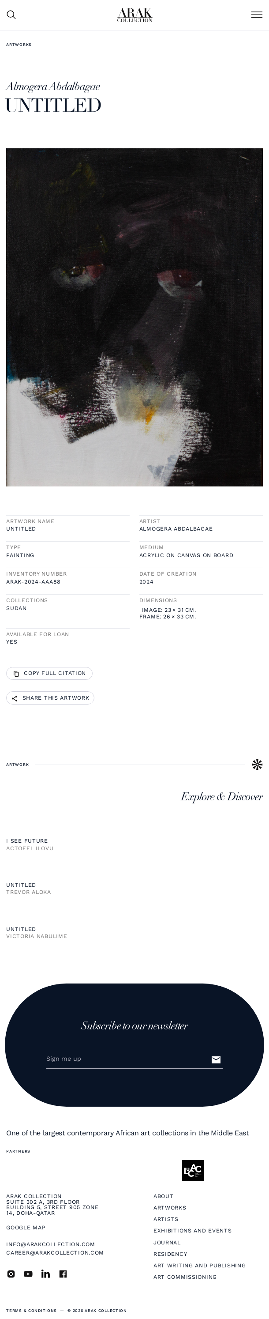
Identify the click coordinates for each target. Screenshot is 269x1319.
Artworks (19, 44)
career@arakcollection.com (55, 1252)
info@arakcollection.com (50, 1244)
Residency (170, 1254)
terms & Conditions (31, 1311)
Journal (167, 1242)
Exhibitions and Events (192, 1230)
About (163, 1196)
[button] (256, 15)
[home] (135, 15)
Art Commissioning (185, 1277)
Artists (166, 1219)
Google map (25, 1227)
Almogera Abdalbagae (176, 528)
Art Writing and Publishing (199, 1265)
